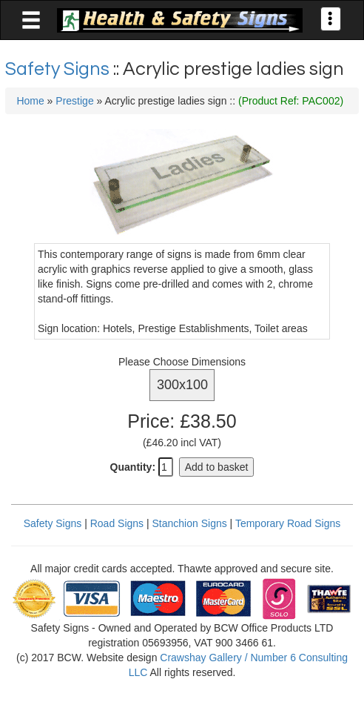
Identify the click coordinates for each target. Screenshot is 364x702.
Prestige (74, 101)
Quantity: (132, 467)
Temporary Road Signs (287, 523)
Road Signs (117, 523)
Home (30, 101)
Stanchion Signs (189, 523)
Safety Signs (59, 69)
